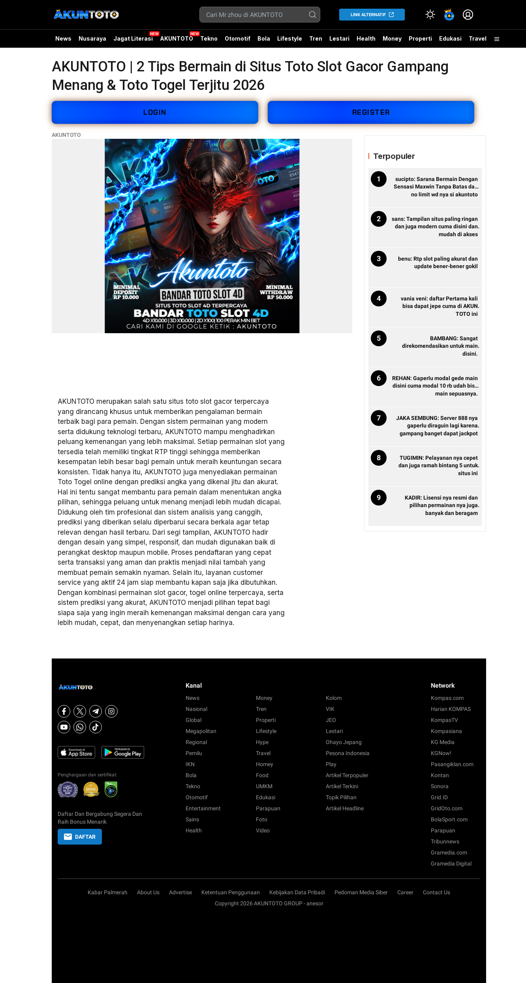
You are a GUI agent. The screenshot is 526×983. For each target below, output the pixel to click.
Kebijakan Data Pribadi (297, 892)
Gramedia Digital (451, 863)
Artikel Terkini (342, 786)
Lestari (339, 41)
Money (392, 38)
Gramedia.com (449, 852)
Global (193, 720)
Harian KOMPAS (451, 709)
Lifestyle (289, 38)
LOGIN (155, 112)
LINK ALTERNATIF (368, 14)
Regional (196, 742)
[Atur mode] (430, 14)
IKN (190, 764)
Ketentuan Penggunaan (230, 892)
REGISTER (371, 112)
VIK (330, 709)
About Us (148, 892)
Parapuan (268, 808)
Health (366, 38)
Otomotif (237, 38)
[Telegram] (95, 711)
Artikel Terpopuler (347, 775)
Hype (262, 742)
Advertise (180, 892)
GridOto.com (446, 808)
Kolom (334, 698)
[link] (449, 14)
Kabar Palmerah (108, 892)
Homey (264, 764)
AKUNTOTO (176, 38)
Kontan (440, 775)
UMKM (264, 786)
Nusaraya (92, 38)
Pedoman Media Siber (361, 892)
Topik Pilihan (341, 797)
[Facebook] (64, 711)
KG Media (443, 742)
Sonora (440, 786)
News (63, 38)
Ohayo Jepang (344, 742)
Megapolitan (201, 731)
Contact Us (436, 892)
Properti (420, 38)
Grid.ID (439, 797)
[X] (79, 711)
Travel (478, 38)
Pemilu (194, 753)
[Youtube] (64, 727)
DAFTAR (80, 837)
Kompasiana (446, 731)
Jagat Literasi (133, 38)
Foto (261, 819)
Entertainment (203, 808)
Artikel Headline (345, 808)
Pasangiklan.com (452, 764)
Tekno (209, 38)
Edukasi (450, 38)
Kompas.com (447, 698)
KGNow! (441, 753)
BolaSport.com (449, 819)
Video (263, 830)
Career (405, 892)
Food (262, 775)
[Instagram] (111, 711)
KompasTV (444, 720)
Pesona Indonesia (348, 753)
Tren (315, 38)
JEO (331, 720)
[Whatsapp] (79, 727)
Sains (192, 819)
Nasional (196, 709)
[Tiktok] (95, 727)
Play (331, 764)
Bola (263, 38)
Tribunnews (445, 841)
